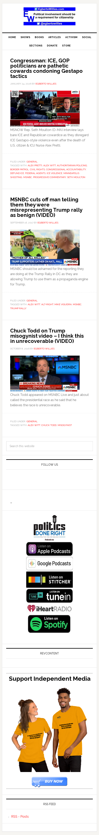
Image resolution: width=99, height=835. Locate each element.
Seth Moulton (76, 177)
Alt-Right (47, 304)
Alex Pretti (35, 165)
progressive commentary (49, 177)
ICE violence (54, 173)
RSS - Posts (20, 816)
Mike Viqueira (63, 304)
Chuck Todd (48, 425)
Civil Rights (37, 169)
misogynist (65, 425)
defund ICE (17, 173)
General (32, 161)
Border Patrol (19, 169)
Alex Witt (49, 165)
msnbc (27, 177)
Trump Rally (18, 308)
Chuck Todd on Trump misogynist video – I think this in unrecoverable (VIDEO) (47, 336)
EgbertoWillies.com (49, 16)
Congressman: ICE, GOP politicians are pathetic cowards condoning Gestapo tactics (46, 68)
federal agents (35, 173)
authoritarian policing (72, 165)
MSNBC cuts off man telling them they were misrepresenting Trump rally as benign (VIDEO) (46, 207)
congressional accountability (66, 169)
